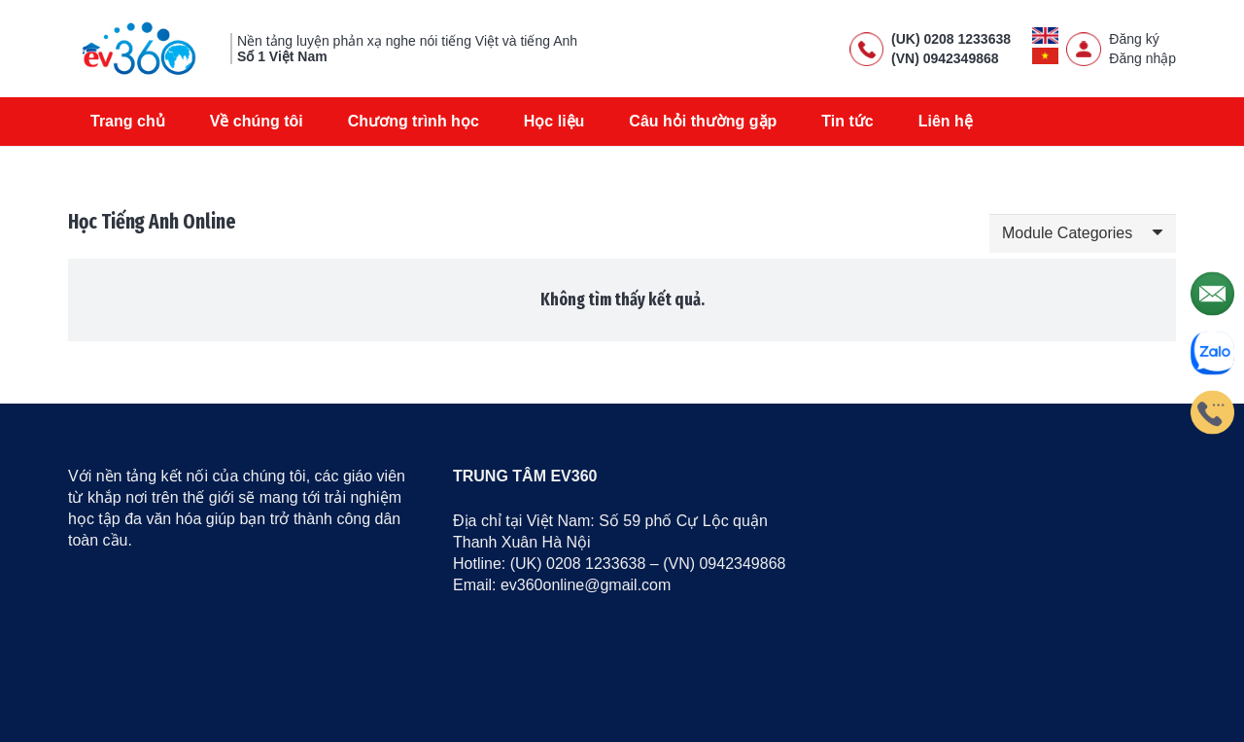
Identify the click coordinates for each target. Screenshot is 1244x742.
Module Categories (1067, 233)
